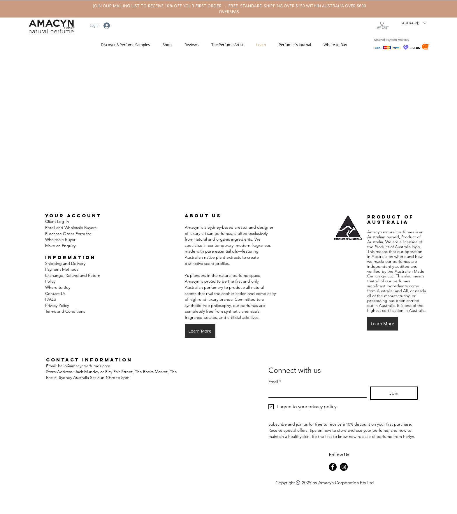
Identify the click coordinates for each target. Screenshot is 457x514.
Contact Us (55, 293)
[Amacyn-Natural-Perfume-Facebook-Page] (333, 467)
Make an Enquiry (60, 245)
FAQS (50, 299)
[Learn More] (200, 331)
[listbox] (414, 23)
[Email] (315, 392)
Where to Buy (57, 287)
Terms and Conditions (65, 311)
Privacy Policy (57, 305)
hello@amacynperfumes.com (84, 365)
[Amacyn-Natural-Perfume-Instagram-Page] (344, 467)
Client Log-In (57, 221)
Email (274, 381)
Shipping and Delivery (65, 263)
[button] (165, 44)
